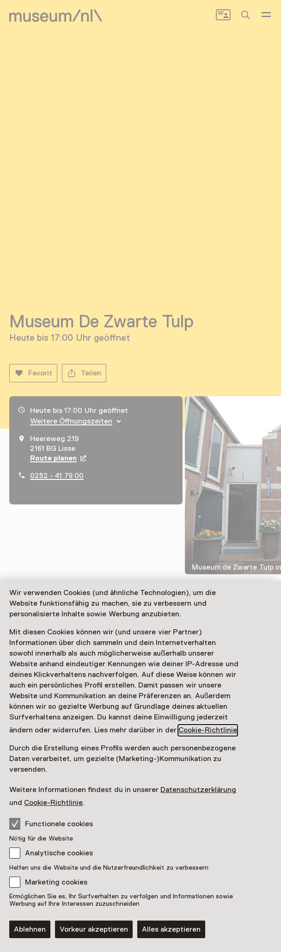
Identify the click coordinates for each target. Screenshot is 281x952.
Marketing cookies (56, 882)
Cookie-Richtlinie (207, 730)
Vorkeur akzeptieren (94, 929)
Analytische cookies (59, 853)
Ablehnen (30, 929)
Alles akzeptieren (171, 929)
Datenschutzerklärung (198, 790)
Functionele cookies (51, 823)
